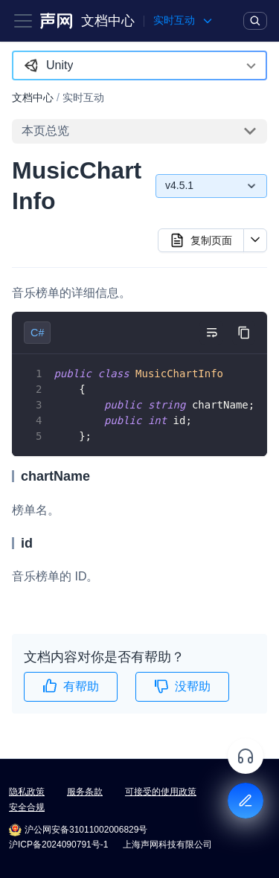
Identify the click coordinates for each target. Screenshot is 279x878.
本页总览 (45, 130)
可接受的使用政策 (160, 791)
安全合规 (27, 807)
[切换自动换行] (211, 333)
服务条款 (85, 791)
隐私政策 (27, 791)
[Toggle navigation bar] (23, 21)
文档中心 (108, 20)
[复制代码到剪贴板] (243, 333)
